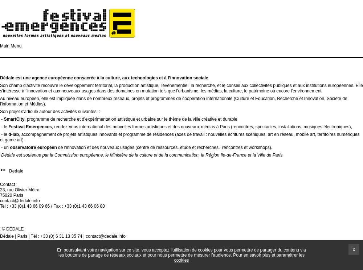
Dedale (16, 171)
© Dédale (13, 229)
